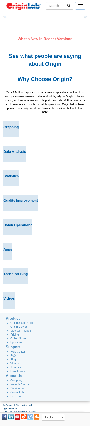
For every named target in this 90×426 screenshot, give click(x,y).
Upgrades (16, 342)
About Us (14, 376)
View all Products (21, 330)
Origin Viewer (18, 326)
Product (13, 318)
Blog (13, 359)
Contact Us (17, 392)
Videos (14, 363)
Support (13, 347)
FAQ (13, 355)
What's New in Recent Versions (45, 39)
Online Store (18, 338)
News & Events (19, 384)
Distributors (17, 388)
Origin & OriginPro (21, 322)
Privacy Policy (21, 412)
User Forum (17, 371)
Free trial (15, 396)
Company (16, 380)
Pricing (14, 334)
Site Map (7, 412)
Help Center (17, 351)
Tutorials (15, 367)
